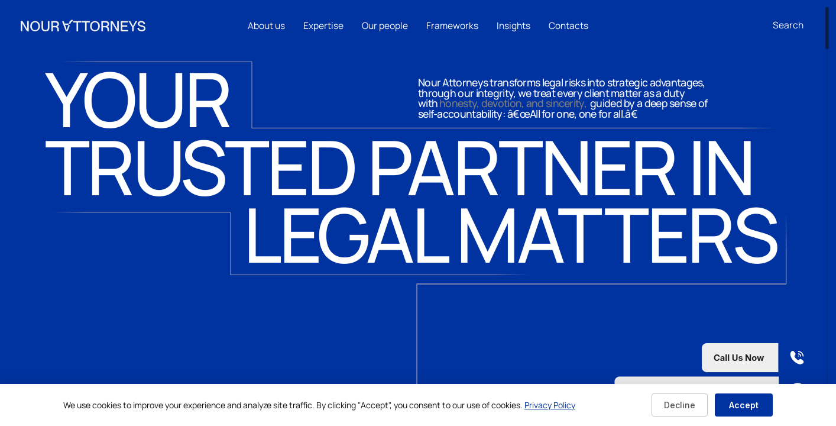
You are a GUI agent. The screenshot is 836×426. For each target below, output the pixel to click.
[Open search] (788, 25)
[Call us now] (715, 357)
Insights (513, 25)
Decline (679, 405)
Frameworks (452, 25)
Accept (744, 405)
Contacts (568, 25)
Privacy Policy (549, 405)
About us (266, 25)
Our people (385, 25)
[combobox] (794, 25)
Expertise (323, 25)
